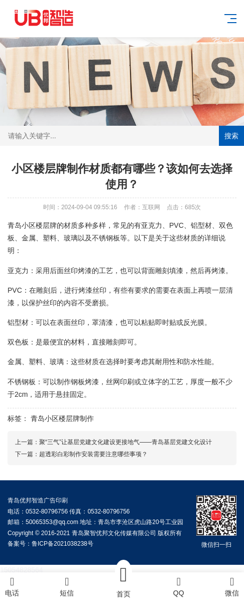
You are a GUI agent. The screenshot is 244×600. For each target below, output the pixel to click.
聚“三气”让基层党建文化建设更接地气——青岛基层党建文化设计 (125, 442)
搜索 (231, 136)
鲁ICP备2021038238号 (62, 543)
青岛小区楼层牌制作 (62, 418)
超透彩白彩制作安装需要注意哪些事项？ (93, 454)
